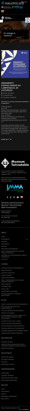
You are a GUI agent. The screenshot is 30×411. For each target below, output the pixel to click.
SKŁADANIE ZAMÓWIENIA (9, 396)
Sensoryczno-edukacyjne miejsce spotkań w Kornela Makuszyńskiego (13, 345)
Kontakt (4, 246)
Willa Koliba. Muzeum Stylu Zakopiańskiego (10, 307)
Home (3, 236)
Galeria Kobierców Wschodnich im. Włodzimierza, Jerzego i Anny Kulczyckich (13, 317)
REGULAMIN (5, 398)
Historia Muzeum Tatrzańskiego (12, 268)
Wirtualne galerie (7, 364)
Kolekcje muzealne (7, 273)
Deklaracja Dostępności (9, 249)
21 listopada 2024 (7, 95)
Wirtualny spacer (7, 357)
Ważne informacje (7, 348)
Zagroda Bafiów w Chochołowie (12, 328)
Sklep (3, 389)
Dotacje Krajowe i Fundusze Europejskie (11, 294)
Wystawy (4, 241)
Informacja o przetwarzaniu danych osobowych (14, 256)
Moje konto (5, 391)
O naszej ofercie (7, 342)
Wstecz (19, 37)
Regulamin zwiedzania (9, 380)
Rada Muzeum (6, 284)
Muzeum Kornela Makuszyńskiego (13, 326)
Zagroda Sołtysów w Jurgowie (12, 333)
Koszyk (3, 394)
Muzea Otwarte (6, 275)
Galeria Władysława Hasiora (11, 323)
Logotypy (4, 259)
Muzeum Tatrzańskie (8, 93)
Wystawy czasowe (7, 359)
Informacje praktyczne (9, 378)
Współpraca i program (9, 291)
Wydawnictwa (6, 286)
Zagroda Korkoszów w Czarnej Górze (14, 330)
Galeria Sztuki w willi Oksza (11, 321)
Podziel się (4, 139)
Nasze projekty (6, 270)
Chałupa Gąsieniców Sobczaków (12, 310)
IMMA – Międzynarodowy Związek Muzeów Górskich (12, 252)
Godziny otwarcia (7, 375)
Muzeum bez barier (8, 277)
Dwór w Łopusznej (7, 313)
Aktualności (6, 97)
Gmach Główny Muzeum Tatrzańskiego (14, 304)
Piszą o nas (5, 289)
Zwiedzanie (5, 244)
